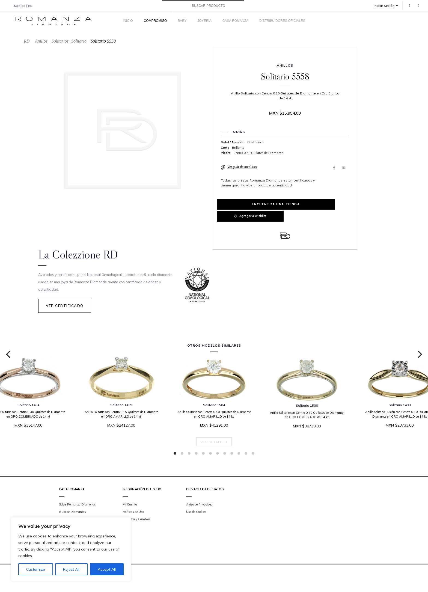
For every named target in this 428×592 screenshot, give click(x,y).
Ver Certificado (65, 309)
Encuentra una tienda (250, 204)
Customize (35, 569)
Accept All (107, 569)
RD (26, 41)
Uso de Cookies (196, 512)
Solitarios (60, 41)
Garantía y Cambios (136, 520)
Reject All (71, 569)
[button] (388, 5)
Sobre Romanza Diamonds (77, 505)
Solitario (79, 41)
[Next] (419, 355)
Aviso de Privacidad (199, 505)
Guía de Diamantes (72, 512)
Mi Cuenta (130, 505)
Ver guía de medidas (242, 167)
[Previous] (9, 355)
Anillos (41, 41)
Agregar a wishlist (320, 204)
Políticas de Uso (133, 512)
